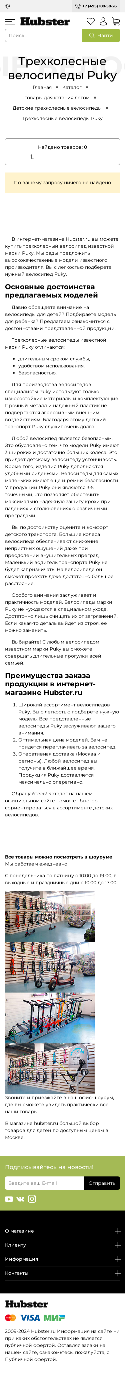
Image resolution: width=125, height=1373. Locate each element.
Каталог (72, 87)
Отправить (102, 1183)
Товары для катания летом (57, 98)
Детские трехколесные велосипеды (57, 108)
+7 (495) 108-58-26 (99, 6)
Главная (42, 87)
